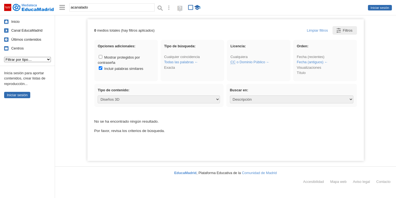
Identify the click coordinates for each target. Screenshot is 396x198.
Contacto (383, 182)
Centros (17, 48)
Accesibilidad (313, 182)
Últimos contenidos (26, 39)
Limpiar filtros (317, 30)
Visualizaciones (309, 67)
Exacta (169, 67)
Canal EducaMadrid (26, 30)
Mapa (338, 182)
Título (301, 73)
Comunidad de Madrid (259, 173)
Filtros (344, 30)
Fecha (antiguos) (310, 62)
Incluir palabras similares (121, 69)
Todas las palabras (179, 62)
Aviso (361, 182)
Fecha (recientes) (310, 57)
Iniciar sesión (380, 7)
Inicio (15, 22)
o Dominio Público (247, 62)
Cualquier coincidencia (182, 57)
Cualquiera (239, 57)
